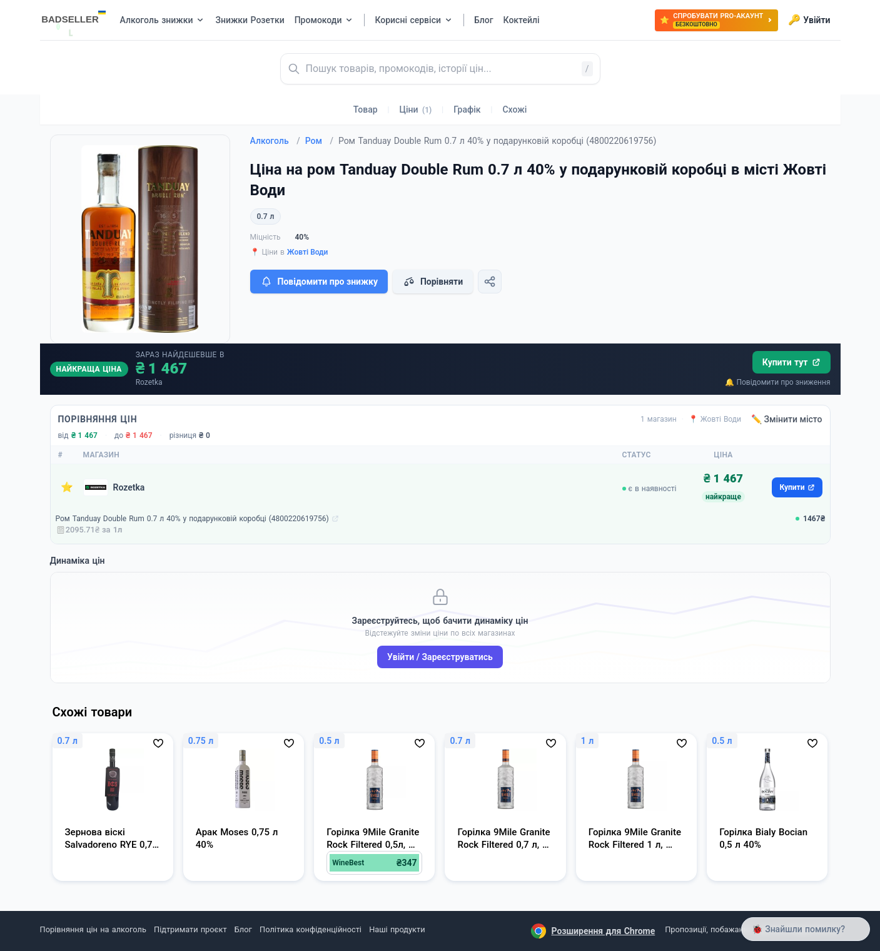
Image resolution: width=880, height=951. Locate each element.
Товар (365, 109)
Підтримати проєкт (190, 929)
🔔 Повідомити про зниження (777, 382)
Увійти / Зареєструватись (440, 657)
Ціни (416, 109)
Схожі (514, 109)
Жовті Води (307, 252)
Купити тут (791, 362)
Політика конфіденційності (311, 929)
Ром (319, 141)
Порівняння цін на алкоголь (93, 929)
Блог (243, 929)
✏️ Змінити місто (786, 419)
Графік (466, 109)
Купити (796, 487)
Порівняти (433, 281)
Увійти (809, 20)
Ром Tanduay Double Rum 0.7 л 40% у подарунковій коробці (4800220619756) (192, 518)
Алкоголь (275, 141)
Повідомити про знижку (319, 281)
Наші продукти (397, 929)
